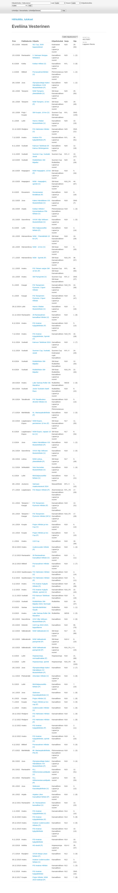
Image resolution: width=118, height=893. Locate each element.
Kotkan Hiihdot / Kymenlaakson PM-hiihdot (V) (39, 211)
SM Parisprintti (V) (39, 277)
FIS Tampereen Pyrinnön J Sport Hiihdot (38, 287)
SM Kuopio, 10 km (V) (40, 112)
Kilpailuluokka (86, 3)
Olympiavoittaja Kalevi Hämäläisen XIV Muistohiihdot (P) (41, 763)
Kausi (68, 3)
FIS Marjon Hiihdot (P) (41, 490)
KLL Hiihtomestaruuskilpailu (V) (41, 771)
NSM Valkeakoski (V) (40, 631)
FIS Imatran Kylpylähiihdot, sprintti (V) (40, 738)
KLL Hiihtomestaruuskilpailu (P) (41, 780)
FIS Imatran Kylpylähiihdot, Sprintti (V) (41, 336)
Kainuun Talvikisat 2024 (41, 342)
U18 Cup (35, 541)
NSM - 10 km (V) (38, 247)
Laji (52, 3)
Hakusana (26, 3)
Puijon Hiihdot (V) (39, 698)
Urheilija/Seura (34, 10)
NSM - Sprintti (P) (39, 258)
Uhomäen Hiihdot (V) (40, 676)
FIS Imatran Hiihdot (39, 865)
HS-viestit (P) (37, 845)
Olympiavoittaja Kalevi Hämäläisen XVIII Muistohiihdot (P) (41, 85)
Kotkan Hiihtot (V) (39, 64)
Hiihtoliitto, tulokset (22, 19)
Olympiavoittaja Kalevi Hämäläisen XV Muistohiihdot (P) (41, 670)
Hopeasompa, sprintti (40, 662)
